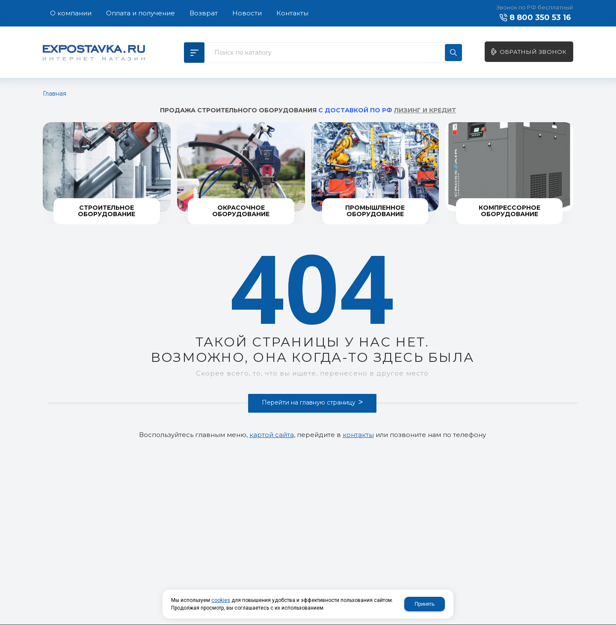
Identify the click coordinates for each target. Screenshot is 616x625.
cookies (220, 600)
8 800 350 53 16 (540, 17)
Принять (425, 604)
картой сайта (271, 435)
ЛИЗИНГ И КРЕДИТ (425, 110)
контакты (358, 435)
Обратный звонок (533, 51)
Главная (54, 93)
